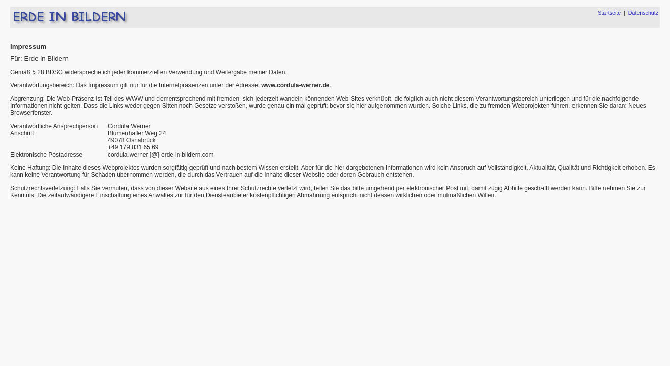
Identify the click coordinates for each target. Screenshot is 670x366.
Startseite (609, 13)
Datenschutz (643, 13)
